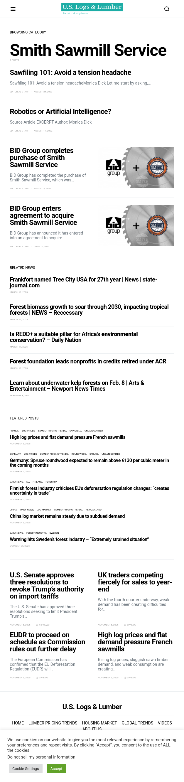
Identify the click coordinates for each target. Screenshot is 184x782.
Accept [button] (56, 768)
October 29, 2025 (20, 546)
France (14, 430)
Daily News (16, 482)
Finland (37, 482)
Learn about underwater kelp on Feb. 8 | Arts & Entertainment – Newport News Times (77, 385)
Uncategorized (94, 430)
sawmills (75, 430)
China (13, 509)
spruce (94, 454)
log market (44, 509)
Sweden (54, 533)
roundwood (79, 454)
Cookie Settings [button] (25, 768)
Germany (15, 454)
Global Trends (137, 723)
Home (18, 723)
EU (27, 482)
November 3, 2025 (20, 522)
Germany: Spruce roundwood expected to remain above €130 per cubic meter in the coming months (89, 463)
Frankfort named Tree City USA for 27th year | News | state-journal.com (84, 282)
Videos (165, 723)
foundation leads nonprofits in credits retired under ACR (88, 361)
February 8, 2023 (20, 395)
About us (92, 729)
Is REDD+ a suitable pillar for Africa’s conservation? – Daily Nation (74, 337)
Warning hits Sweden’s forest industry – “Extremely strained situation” (79, 539)
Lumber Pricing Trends (52, 430)
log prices (28, 430)
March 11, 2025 (19, 292)
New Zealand (94, 509)
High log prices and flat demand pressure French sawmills (68, 437)
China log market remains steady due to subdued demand (67, 516)
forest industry (36, 533)
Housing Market (99, 723)
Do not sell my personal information (41, 757)
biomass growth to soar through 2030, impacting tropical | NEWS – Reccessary (89, 309)
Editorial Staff (19, 91)
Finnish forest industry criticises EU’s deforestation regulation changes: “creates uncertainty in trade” (89, 491)
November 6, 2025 (20, 443)
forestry (51, 482)
